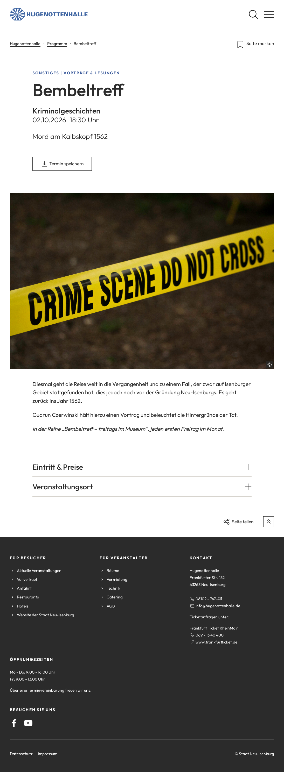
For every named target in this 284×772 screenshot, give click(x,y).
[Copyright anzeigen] (269, 364)
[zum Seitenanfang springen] (268, 521)
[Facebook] (14, 723)
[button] (142, 467)
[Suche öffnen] (253, 14)
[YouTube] (28, 723)
